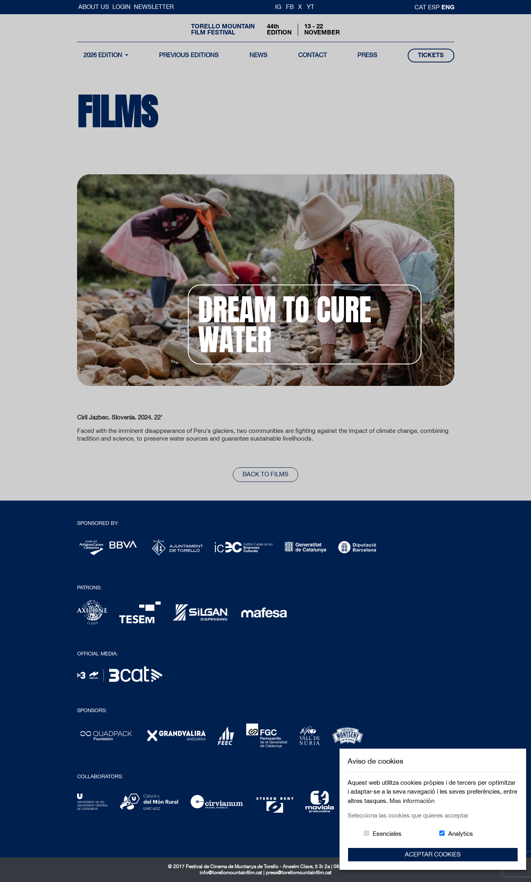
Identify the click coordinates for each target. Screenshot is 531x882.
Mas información (411, 800)
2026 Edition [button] (104, 54)
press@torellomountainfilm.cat (298, 873)
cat (421, 7)
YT (310, 6)
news (258, 54)
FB (290, 6)
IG (278, 6)
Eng (447, 7)
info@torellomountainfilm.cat (231, 873)
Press (367, 54)
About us (94, 6)
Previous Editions (189, 54)
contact (312, 54)
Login (121, 6)
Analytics (460, 833)
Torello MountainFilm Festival (223, 29)
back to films (265, 474)
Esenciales (387, 833)
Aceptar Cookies (433, 854)
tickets (431, 54)
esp (434, 7)
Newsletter (154, 6)
